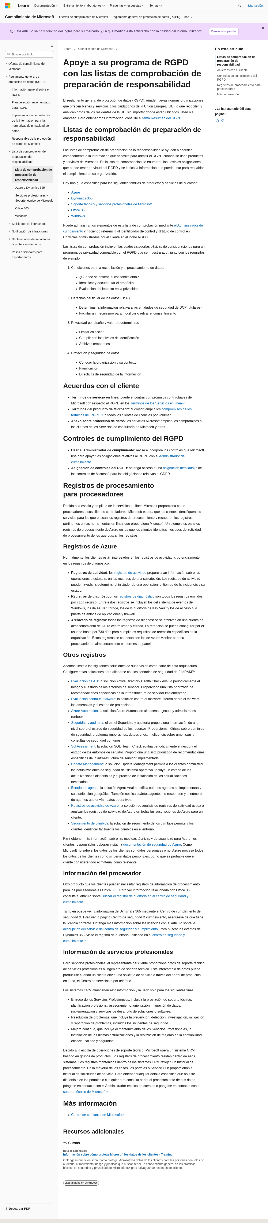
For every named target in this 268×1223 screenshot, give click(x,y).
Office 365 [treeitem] (22, 208)
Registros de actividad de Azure (95, 805)
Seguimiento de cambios (89, 823)
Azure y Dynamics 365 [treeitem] (30, 187)
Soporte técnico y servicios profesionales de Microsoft (111, 204)
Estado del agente (84, 788)
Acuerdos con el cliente (232, 70)
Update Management (87, 764)
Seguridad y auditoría (87, 722)
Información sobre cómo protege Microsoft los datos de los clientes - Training (118, 1154)
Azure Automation (84, 711)
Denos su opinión (223, 31)
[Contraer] (51, 45)
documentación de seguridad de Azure (152, 844)
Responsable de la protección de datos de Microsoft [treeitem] (31, 141)
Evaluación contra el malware (93, 699)
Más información (228, 94)
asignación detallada (178, 468)
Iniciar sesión (254, 5)
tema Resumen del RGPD (161, 118)
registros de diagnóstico (136, 596)
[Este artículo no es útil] (222, 120)
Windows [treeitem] (21, 216)
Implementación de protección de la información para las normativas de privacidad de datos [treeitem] (31, 123)
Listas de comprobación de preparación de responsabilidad (236, 60)
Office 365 (79, 210)
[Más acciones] (201, 48)
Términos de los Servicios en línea (156, 403)
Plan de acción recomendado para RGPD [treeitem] (31, 105)
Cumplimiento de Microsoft (95, 49)
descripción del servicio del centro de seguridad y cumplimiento (110, 929)
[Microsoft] (8, 5)
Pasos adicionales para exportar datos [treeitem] (27, 254)
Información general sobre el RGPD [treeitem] (30, 92)
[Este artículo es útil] (217, 120)
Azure (75, 192)
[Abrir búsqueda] (239, 6)
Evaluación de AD (84, 681)
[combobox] (29, 54)
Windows (78, 216)
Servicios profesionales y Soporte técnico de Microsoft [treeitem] (34, 198)
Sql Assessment (83, 746)
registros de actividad (130, 572)
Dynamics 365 (82, 198)
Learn (68, 49)
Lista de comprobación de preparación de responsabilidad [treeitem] (33, 175)
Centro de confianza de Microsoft (96, 1115)
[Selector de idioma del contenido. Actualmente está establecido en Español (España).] (21, 1216)
